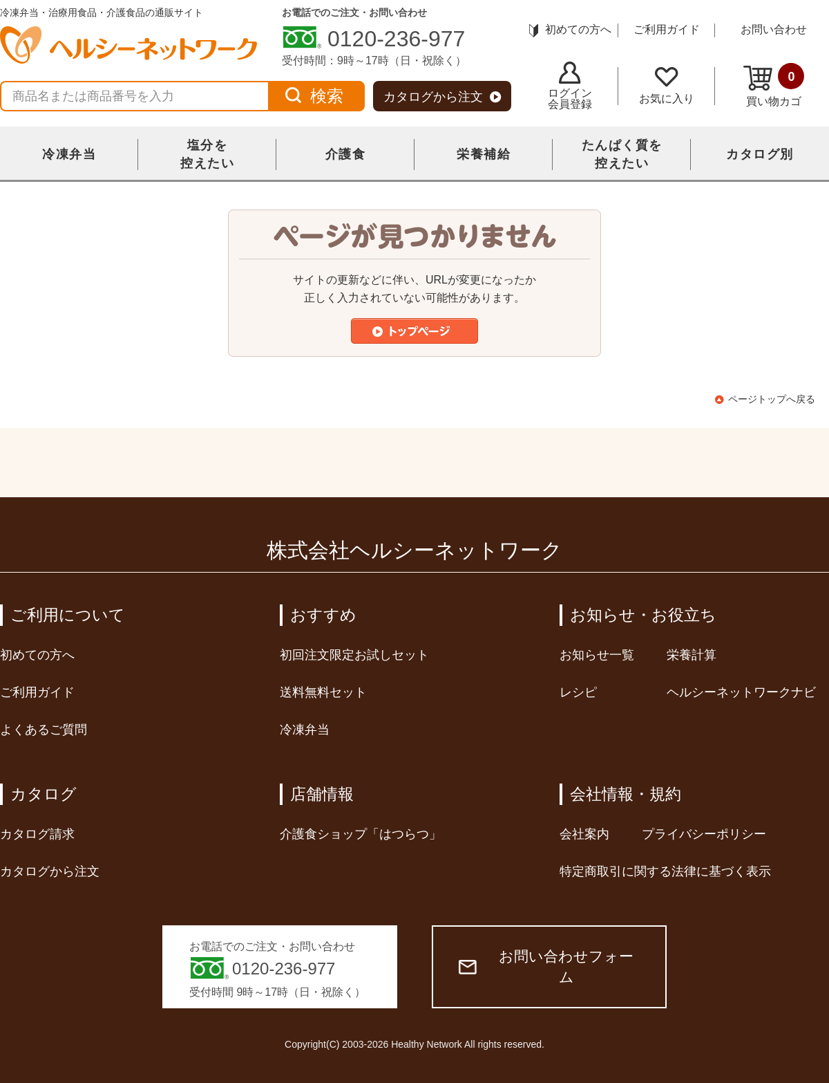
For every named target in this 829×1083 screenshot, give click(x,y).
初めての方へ (570, 29)
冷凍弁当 (69, 154)
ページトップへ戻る (771, 399)
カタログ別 (760, 154)
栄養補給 (484, 154)
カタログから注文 (442, 97)
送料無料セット (323, 692)
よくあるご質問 (43, 730)
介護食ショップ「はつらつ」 (360, 834)
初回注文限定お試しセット (354, 655)
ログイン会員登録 (570, 86)
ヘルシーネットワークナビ (741, 692)
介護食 (345, 154)
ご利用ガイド (666, 29)
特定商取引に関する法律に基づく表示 (665, 871)
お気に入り (666, 85)
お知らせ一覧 (597, 655)
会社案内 (584, 834)
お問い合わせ (774, 29)
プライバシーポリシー (704, 834)
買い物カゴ (773, 85)
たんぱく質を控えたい (622, 154)
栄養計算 (691, 655)
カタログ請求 (37, 834)
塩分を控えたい (207, 154)
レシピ (578, 692)
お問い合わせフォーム (546, 966)
